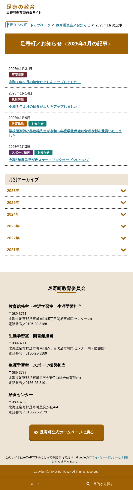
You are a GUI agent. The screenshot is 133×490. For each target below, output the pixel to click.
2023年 (13, 226)
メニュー (33, 484)
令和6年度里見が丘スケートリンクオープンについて (49, 160)
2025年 (13, 203)
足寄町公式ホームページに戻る (67, 432)
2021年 (13, 250)
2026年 (13, 191)
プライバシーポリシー (104, 457)
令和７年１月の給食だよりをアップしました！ (45, 106)
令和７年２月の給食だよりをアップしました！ (45, 82)
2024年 (13, 214)
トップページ (40, 25)
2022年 (13, 238)
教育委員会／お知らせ (73, 25)
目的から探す (100, 484)
